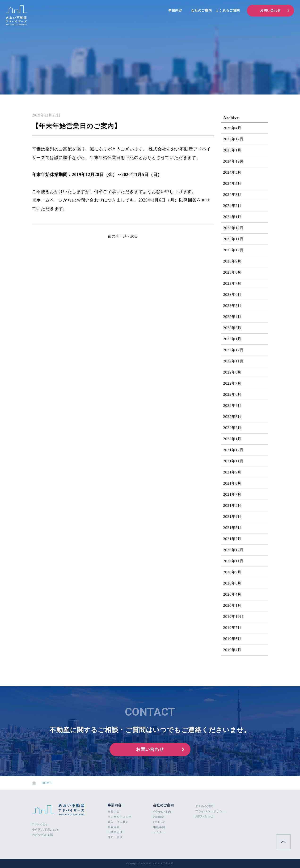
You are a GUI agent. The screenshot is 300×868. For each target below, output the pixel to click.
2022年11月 (233, 361)
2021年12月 (233, 450)
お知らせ (159, 822)
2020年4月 (232, 594)
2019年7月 (232, 628)
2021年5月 (232, 505)
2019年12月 (233, 616)
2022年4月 (232, 406)
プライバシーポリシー (210, 811)
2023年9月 (232, 261)
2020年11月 (233, 561)
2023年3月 (232, 328)
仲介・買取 (115, 837)
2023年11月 (233, 239)
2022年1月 (232, 439)
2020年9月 (232, 572)
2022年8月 (232, 372)
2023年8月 (232, 272)
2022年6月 (232, 394)
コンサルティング (120, 817)
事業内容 (175, 10)
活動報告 (159, 817)
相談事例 (159, 827)
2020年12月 (233, 550)
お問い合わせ (270, 10)
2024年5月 (232, 172)
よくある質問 (204, 806)
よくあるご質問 (227, 10)
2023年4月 (232, 317)
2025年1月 (232, 150)
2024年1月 (232, 217)
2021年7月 (232, 494)
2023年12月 (233, 228)
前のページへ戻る (123, 236)
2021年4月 (232, 517)
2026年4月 (232, 128)
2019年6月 (232, 639)
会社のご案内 (201, 10)
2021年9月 (232, 472)
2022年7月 (232, 383)
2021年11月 (233, 461)
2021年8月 (232, 483)
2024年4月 (232, 183)
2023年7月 (232, 283)
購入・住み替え (118, 822)
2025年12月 (233, 139)
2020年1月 (232, 605)
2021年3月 (232, 528)
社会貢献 (114, 827)
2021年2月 (232, 539)
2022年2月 (232, 428)
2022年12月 (233, 350)
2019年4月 (232, 650)
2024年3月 (232, 195)
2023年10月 (233, 250)
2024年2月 (232, 206)
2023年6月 (232, 294)
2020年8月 (232, 583)
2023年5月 (232, 306)
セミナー (159, 832)
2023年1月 (232, 339)
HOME (42, 783)
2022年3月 (232, 417)
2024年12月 (233, 161)
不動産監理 (115, 832)
